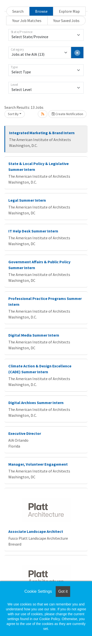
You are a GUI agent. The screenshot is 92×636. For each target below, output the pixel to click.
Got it (62, 591)
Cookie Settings (38, 591)
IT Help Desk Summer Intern (33, 231)
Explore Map (69, 11)
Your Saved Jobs (66, 20)
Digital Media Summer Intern (33, 335)
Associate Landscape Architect (35, 531)
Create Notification (67, 114)
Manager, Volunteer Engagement (38, 464)
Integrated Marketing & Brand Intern (42, 132)
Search (18, 11)
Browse (41, 11)
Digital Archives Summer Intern (36, 402)
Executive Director (24, 433)
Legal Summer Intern (27, 200)
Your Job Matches (26, 20)
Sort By (13, 114)
